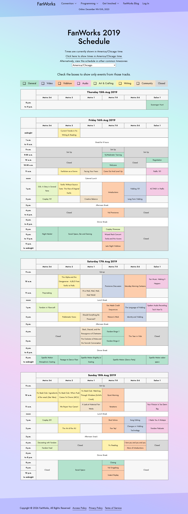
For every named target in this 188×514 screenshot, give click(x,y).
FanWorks (46, 4)
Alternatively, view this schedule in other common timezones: (94, 61)
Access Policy (80, 508)
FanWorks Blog (131, 3)
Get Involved (110, 3)
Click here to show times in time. (94, 56)
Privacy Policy (96, 508)
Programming (88, 3)
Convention (67, 3)
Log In (145, 3)
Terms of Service (113, 508)
